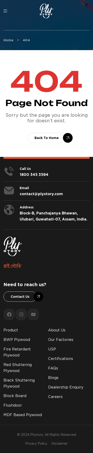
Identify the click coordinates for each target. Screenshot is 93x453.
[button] (46, 138)
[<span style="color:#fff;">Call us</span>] (9, 171)
